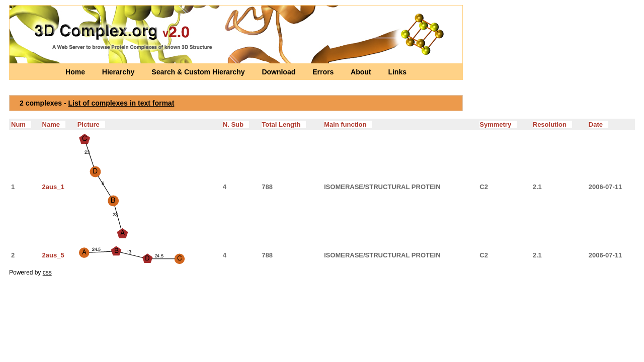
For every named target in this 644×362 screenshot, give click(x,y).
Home (76, 72)
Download (279, 72)
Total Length (284, 124)
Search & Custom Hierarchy (199, 72)
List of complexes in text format (121, 103)
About (362, 72)
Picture (91, 124)
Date (598, 124)
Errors (324, 72)
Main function (348, 124)
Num (21, 124)
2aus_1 (53, 187)
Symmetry (498, 124)
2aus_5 (53, 255)
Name (53, 124)
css (47, 272)
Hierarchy (119, 72)
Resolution (552, 124)
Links (397, 72)
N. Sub (236, 124)
